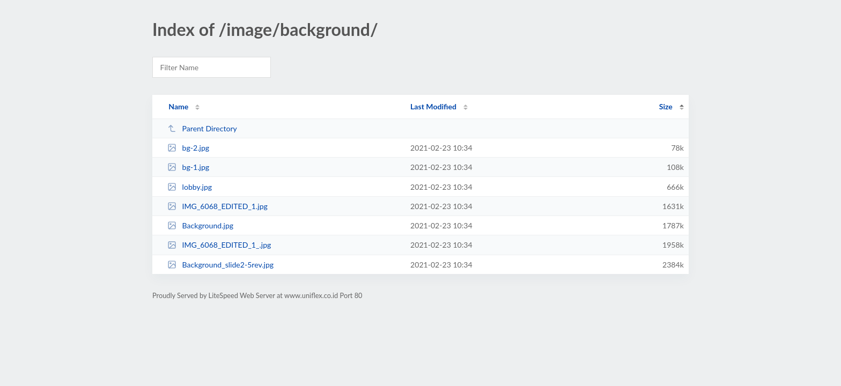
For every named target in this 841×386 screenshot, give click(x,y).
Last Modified (433, 106)
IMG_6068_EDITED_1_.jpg (219, 244)
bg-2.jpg (188, 147)
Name (178, 106)
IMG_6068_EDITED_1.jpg (217, 206)
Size (666, 106)
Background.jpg (200, 225)
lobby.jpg (189, 186)
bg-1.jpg (188, 167)
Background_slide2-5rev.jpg (220, 264)
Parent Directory (202, 128)
